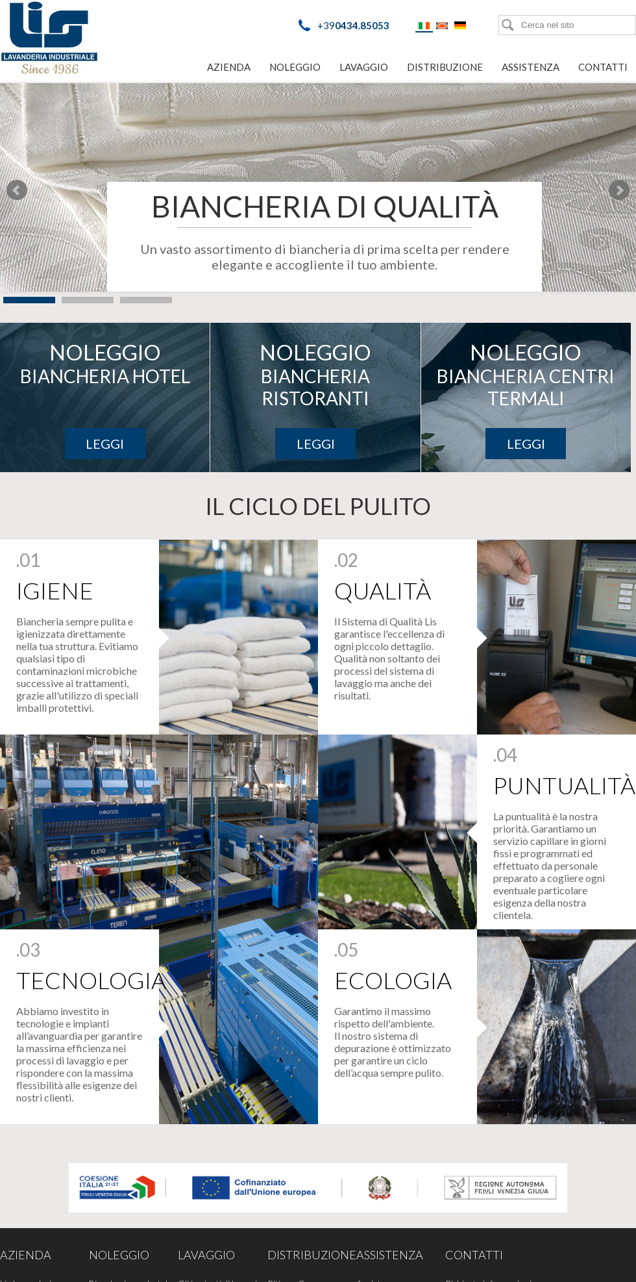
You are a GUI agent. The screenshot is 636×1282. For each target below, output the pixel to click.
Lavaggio (363, 67)
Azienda (229, 67)
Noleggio (295, 67)
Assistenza (530, 67)
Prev (16, 190)
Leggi (105, 443)
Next (619, 190)
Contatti (603, 67)
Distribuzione (445, 67)
